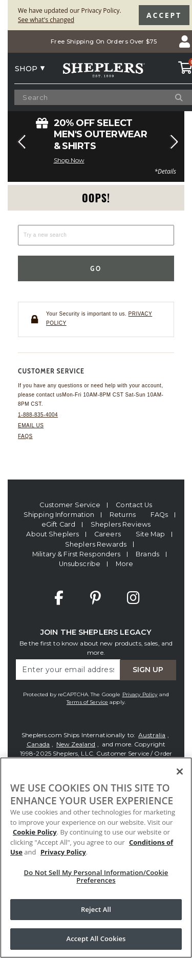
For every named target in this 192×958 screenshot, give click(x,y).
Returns (123, 514)
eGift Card (58, 524)
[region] (96, 857)
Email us (31, 425)
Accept (164, 15)
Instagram (133, 598)
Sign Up (148, 669)
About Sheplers (52, 534)
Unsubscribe (79, 564)
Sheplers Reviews (121, 524)
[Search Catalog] (95, 97)
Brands (147, 554)
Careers (107, 534)
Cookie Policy (35, 832)
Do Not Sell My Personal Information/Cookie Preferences (96, 876)
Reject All (96, 909)
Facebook (58, 598)
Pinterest (95, 598)
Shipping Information (59, 514)
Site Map (150, 534)
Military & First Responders (76, 554)
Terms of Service (87, 702)
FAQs (25, 436)
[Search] (167, 97)
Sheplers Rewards (95, 544)
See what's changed (46, 19)
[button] (20, 142)
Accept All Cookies (95, 938)
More (125, 564)
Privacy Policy (140, 694)
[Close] (179, 771)
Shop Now (69, 160)
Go (96, 268)
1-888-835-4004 (38, 415)
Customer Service (69, 505)
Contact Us (134, 505)
